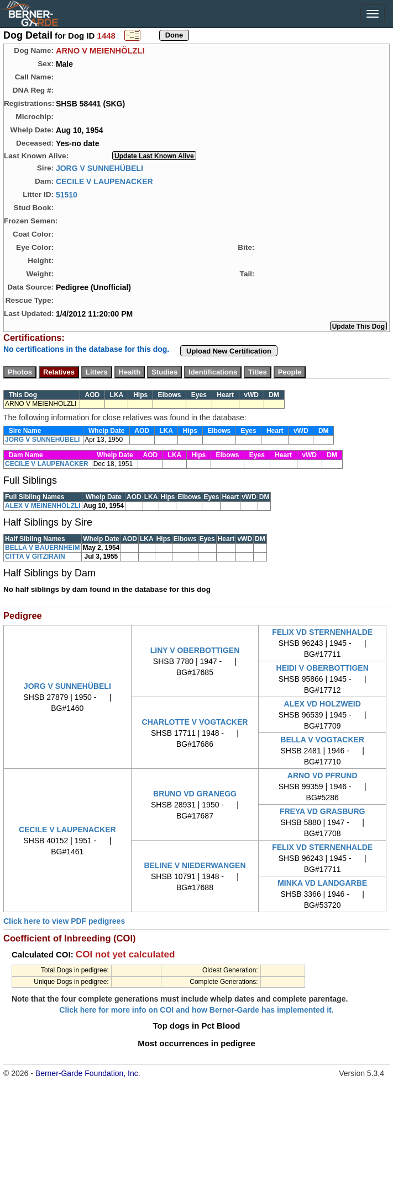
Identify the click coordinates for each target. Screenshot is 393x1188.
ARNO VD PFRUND (322, 775)
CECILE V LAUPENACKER (104, 180)
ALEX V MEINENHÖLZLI (43, 506)
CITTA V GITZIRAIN (35, 556)
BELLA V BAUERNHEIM (42, 548)
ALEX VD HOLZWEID (322, 703)
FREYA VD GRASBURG (322, 811)
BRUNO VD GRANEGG (195, 793)
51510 (66, 194)
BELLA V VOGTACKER (322, 739)
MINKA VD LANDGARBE (322, 883)
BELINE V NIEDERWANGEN (194, 865)
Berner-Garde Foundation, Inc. (87, 1073)
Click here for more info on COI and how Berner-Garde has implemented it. (196, 1009)
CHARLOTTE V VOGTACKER (195, 722)
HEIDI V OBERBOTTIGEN (322, 667)
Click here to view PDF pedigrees (64, 921)
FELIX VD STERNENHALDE (322, 632)
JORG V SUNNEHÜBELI (99, 167)
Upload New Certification (228, 351)
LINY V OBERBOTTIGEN (195, 650)
